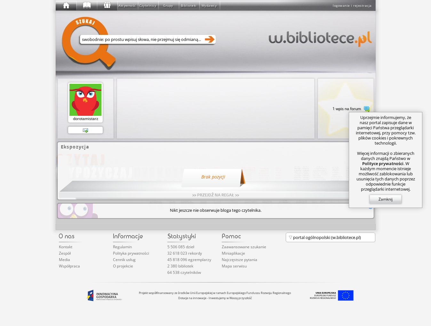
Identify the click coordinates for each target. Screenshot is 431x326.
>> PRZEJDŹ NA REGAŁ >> (215, 194)
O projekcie (123, 266)
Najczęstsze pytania (239, 259)
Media (64, 259)
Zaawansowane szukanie (244, 247)
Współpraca (69, 266)
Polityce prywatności (382, 163)
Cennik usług (124, 259)
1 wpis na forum (351, 109)
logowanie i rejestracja (352, 5)
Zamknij (386, 199)
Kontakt (65, 247)
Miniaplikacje (233, 253)
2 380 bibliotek (180, 266)
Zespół (65, 253)
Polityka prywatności (131, 253)
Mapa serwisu (234, 266)
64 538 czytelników (184, 272)
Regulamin (122, 247)
